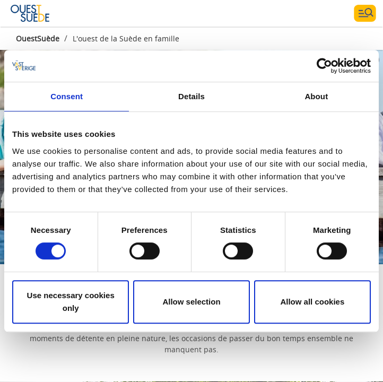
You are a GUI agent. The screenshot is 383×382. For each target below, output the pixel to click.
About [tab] (316, 96)
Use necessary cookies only (71, 301)
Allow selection (191, 301)
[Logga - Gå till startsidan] (48, 13)
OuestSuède (37, 38)
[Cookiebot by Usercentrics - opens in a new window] (324, 66)
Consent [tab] (66, 96)
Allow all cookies (312, 301)
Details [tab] (191, 96)
